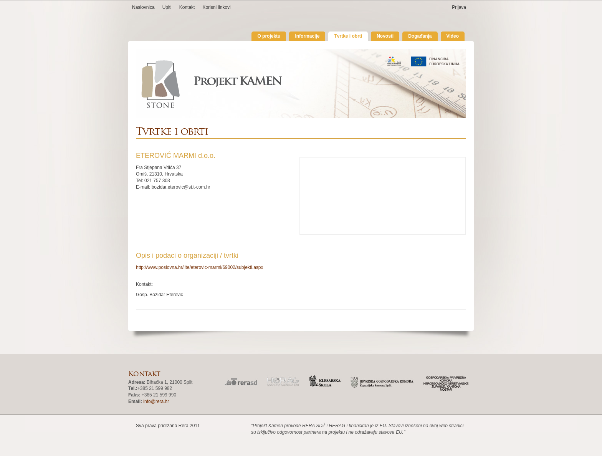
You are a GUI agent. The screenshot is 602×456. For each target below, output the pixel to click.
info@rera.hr (156, 401)
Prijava (459, 7)
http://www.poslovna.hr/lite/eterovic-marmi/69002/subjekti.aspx (199, 267)
